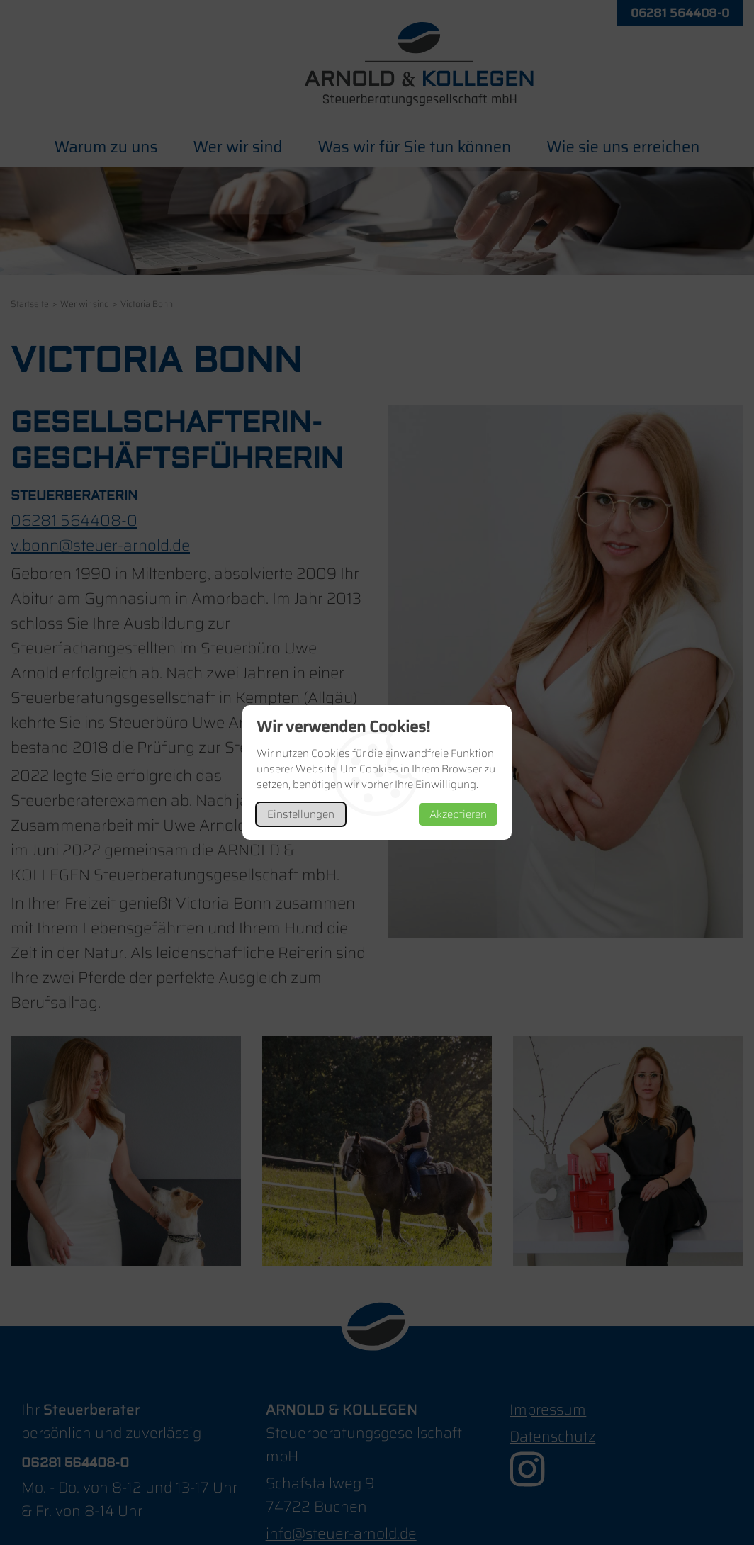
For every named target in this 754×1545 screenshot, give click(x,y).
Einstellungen (300, 814)
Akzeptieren (458, 814)
